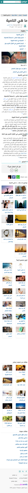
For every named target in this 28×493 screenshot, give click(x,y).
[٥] (11, 140)
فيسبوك (14, 177)
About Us (25, 481)
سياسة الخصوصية (13, 478)
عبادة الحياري (10, 25)
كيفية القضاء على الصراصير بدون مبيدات (16, 460)
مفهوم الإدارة (23, 450)
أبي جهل (5, 99)
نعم (16, 170)
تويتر (9, 177)
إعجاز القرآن (24, 153)
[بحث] (20, 2)
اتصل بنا (25, 475)
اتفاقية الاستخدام (23, 478)
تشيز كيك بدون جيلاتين (21, 444)
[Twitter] (23, 471)
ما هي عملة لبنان (22, 438)
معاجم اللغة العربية (17, 78)
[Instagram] (20, 471)
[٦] (18, 157)
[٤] (11, 130)
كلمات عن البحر (23, 457)
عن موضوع (14, 475)
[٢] (15, 107)
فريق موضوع (14, 481)
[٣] (22, 113)
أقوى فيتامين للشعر (22, 447)
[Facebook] (26, 471)
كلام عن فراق (23, 453)
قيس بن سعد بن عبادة (21, 441)
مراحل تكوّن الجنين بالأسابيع (20, 435)
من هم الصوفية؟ (22, 463)
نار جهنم (11, 109)
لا (11, 170)
